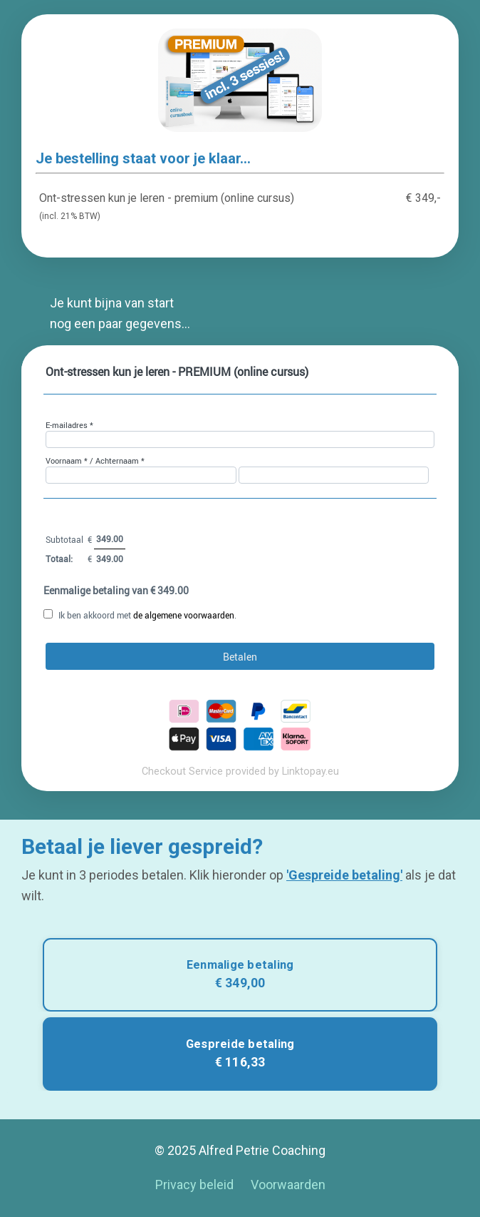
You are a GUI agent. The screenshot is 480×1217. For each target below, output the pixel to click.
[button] (240, 975)
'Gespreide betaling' (344, 874)
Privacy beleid (194, 1184)
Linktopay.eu (310, 771)
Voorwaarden (288, 1184)
